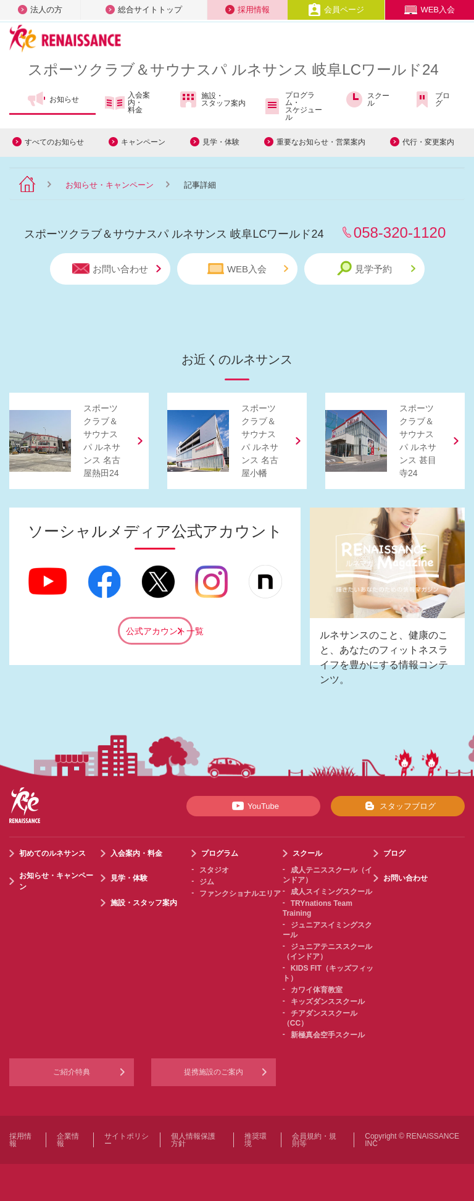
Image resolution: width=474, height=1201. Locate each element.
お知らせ (53, 99)
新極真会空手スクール (328, 1035)
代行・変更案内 (428, 142)
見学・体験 (220, 142)
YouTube (253, 806)
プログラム (219, 853)
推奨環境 (255, 1140)
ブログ (431, 99)
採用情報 (247, 9)
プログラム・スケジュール (292, 106)
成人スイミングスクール (331, 891)
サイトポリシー (126, 1140)
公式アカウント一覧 (159, 631)
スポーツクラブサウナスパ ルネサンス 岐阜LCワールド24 (233, 69)
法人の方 (40, 9)
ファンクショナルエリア (240, 893)
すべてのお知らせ (54, 142)
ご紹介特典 (71, 1072)
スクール (366, 99)
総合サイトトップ (144, 9)
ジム (206, 881)
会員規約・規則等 (314, 1140)
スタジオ (214, 870)
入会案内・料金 (127, 102)
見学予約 (376, 268)
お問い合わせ (116, 269)
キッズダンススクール (328, 1001)
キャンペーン (143, 142)
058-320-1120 (400, 232)
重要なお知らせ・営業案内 (320, 142)
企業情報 (68, 1140)
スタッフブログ (398, 806)
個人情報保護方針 (193, 1140)
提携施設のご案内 (213, 1072)
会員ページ (336, 9)
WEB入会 (429, 9)
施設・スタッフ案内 (212, 99)
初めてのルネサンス (52, 853)
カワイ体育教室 (317, 989)
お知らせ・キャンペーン (109, 185)
